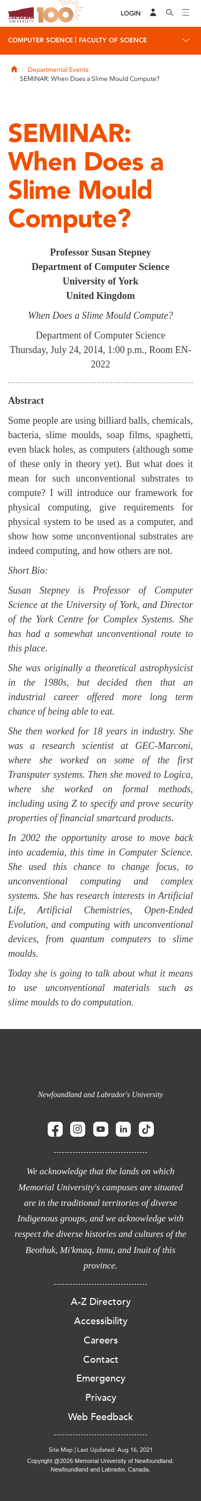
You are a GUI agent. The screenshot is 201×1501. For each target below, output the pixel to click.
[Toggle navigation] (186, 13)
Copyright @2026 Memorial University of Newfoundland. (100, 1461)
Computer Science (40, 40)
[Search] (170, 13)
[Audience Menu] (153, 13)
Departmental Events (58, 69)
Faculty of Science (113, 40)
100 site (62, 13)
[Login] (130, 14)
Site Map (61, 1449)
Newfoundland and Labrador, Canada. (101, 1469)
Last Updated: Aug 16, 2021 (115, 1449)
